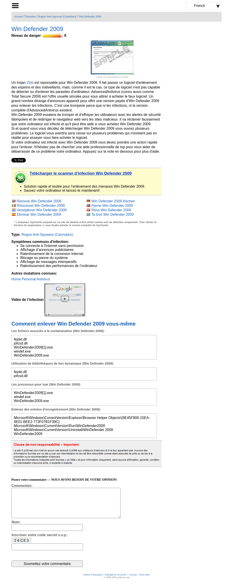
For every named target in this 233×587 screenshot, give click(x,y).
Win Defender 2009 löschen (113, 201)
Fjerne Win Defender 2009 (112, 205)
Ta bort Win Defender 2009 (112, 214)
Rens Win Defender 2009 (111, 210)
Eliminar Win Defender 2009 (39, 214)
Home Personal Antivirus (30, 279)
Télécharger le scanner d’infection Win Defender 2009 (81, 173)
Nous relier (144, 580)
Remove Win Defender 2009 (39, 201)
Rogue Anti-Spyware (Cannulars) (57, 16)
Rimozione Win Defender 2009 (41, 205)
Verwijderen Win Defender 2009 (42, 210)
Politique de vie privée (116, 580)
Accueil (18, 16)
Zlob (30, 82)
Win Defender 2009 (90, 16)
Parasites (31, 16)
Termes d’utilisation (93, 580)
